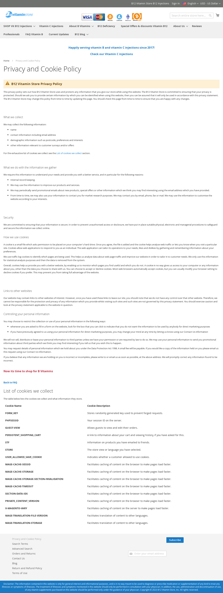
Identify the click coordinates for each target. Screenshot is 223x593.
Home (6, 60)
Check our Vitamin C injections (111, 54)
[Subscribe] (211, 540)
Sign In (176, 3)
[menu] (111, 30)
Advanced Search (22, 548)
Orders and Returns (24, 553)
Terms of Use (19, 573)
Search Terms (20, 543)
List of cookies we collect (69, 153)
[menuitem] (18, 26)
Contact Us (18, 558)
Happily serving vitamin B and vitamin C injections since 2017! (111, 47)
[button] (210, 4)
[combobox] (191, 15)
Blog (14, 563)
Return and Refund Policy (27, 568)
